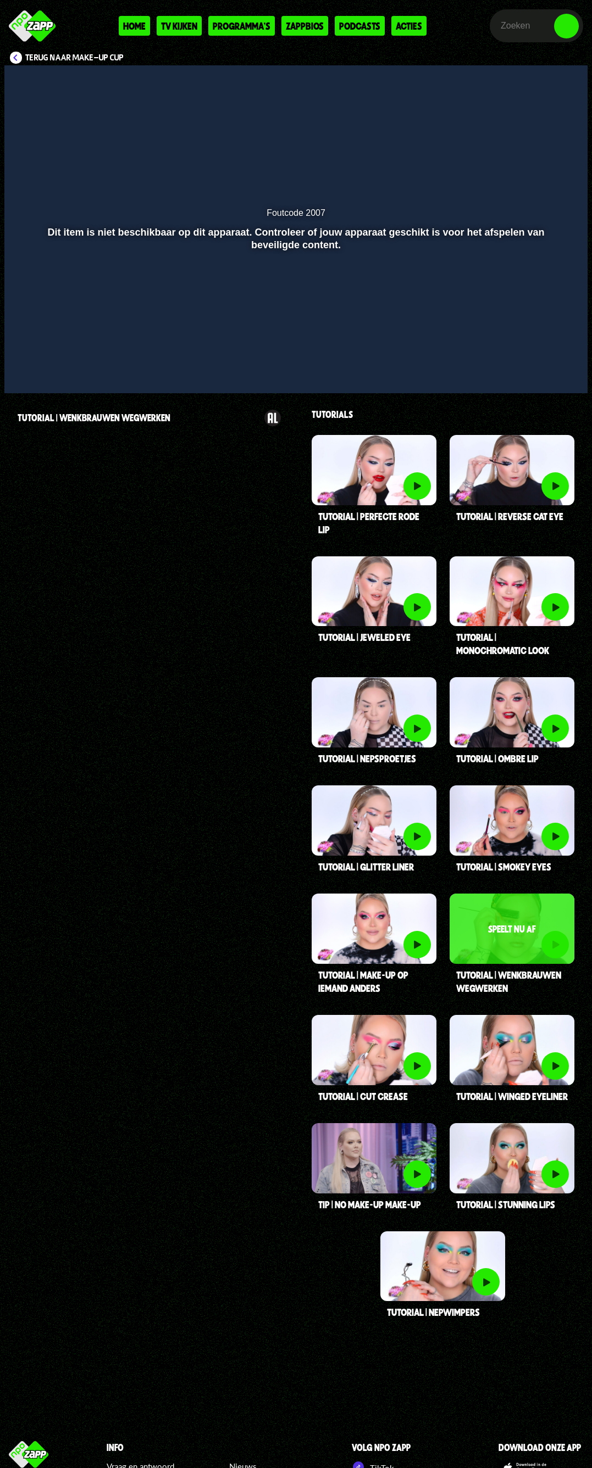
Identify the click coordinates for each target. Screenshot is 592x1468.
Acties (409, 25)
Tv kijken (179, 25)
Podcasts (359, 25)
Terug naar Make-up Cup (74, 58)
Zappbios (305, 25)
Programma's (241, 25)
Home (134, 25)
